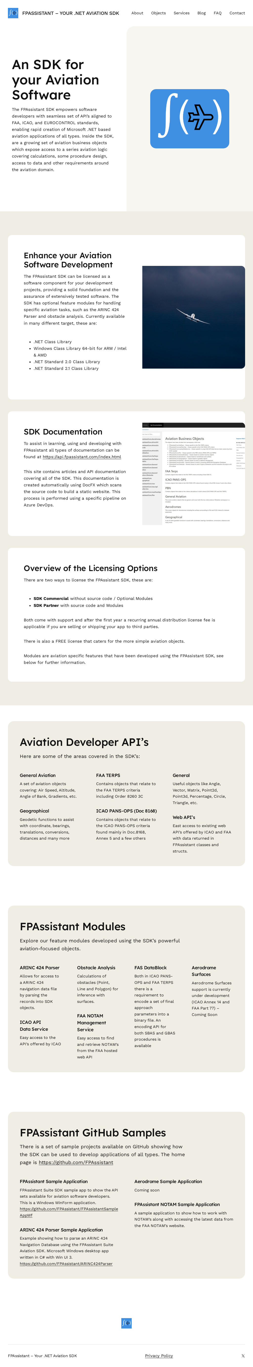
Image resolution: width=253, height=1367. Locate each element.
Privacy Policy (159, 1355)
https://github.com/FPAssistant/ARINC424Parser (66, 1263)
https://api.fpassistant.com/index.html (82, 456)
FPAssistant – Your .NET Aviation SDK (70, 13)
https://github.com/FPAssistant (76, 1162)
